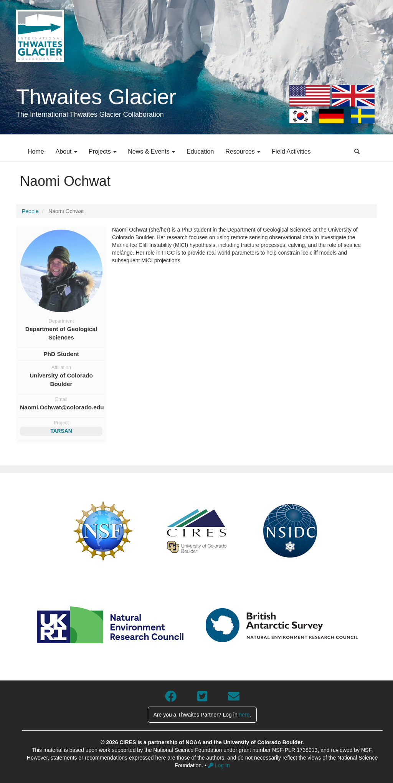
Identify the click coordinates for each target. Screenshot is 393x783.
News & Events (151, 151)
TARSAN (61, 431)
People (30, 211)
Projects (102, 151)
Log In (219, 765)
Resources (242, 151)
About (66, 151)
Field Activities (291, 151)
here (244, 715)
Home (36, 151)
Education (200, 151)
